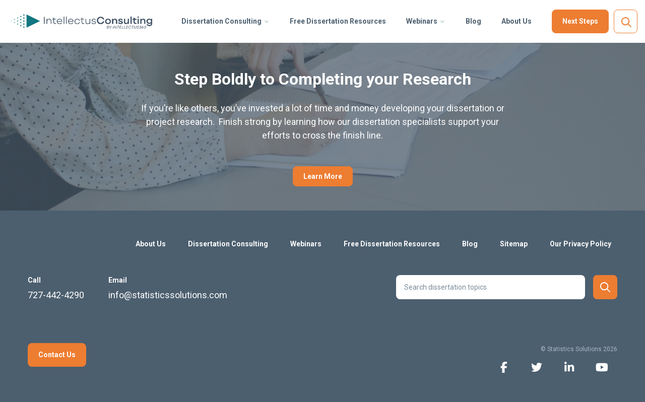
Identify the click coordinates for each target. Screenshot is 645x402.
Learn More (322, 176)
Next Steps (580, 21)
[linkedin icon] (569, 366)
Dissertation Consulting (221, 21)
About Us (516, 21)
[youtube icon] (602, 366)
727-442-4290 (56, 295)
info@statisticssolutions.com (167, 295)
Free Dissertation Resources (338, 21)
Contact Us (57, 355)
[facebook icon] (503, 366)
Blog (473, 21)
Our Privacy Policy (580, 244)
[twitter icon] (536, 366)
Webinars (421, 21)
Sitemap (514, 244)
